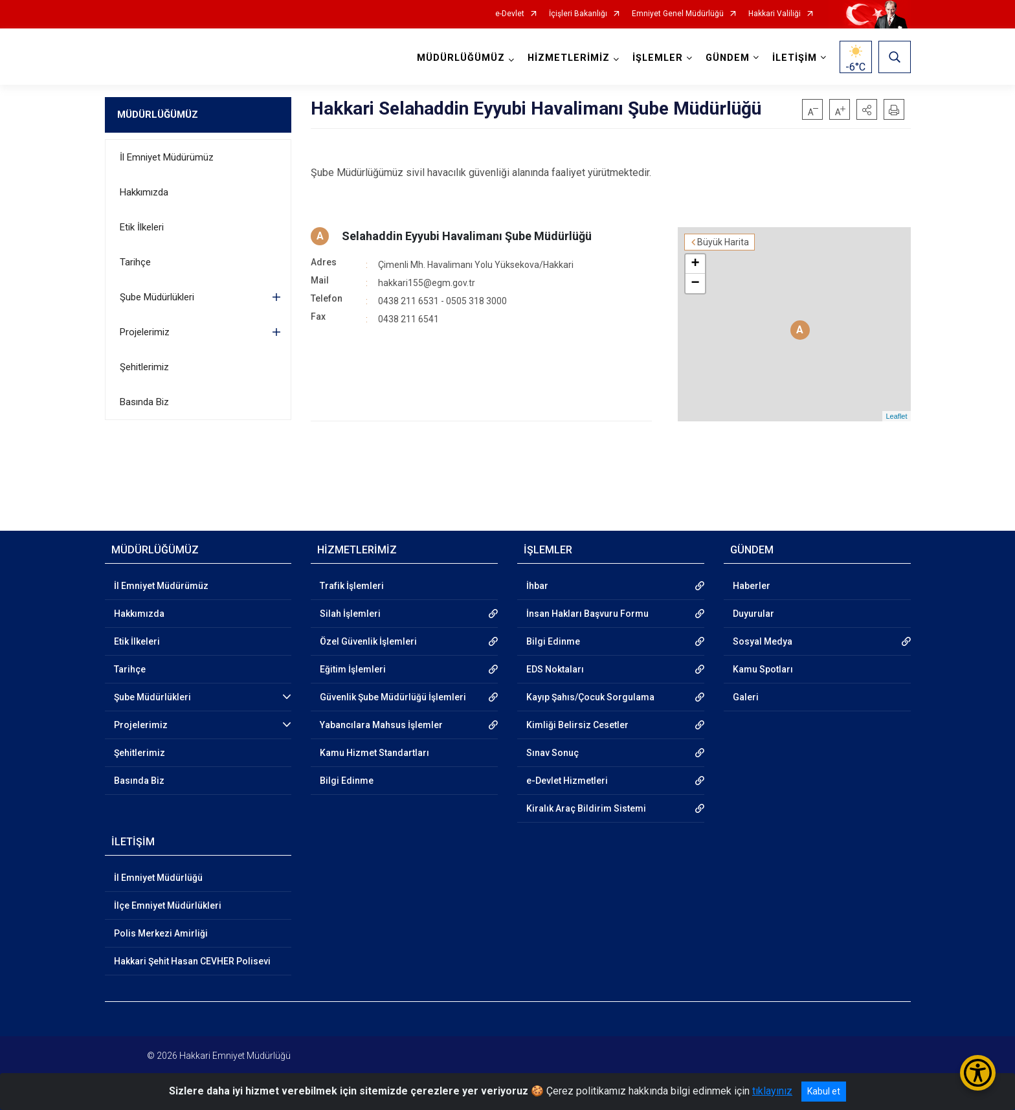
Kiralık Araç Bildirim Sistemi (586, 808)
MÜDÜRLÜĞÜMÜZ (157, 114)
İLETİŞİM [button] (794, 57)
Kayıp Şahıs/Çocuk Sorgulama (590, 697)
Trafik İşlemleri (352, 586)
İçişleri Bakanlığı (578, 14)
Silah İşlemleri (350, 613)
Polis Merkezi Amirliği (161, 933)
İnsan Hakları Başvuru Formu (587, 613)
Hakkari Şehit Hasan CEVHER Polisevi (192, 961)
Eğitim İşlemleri (353, 669)
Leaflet (896, 416)
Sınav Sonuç (552, 753)
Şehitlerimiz (144, 367)
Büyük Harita (723, 242)
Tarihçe (135, 262)
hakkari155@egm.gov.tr (426, 283)
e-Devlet (509, 14)
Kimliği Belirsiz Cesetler (577, 725)
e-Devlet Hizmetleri (567, 780)
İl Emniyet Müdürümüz (167, 157)
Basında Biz (144, 402)
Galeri (746, 697)
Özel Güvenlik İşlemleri (368, 641)
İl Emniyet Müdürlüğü (158, 877)
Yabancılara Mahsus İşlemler (381, 725)
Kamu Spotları (763, 669)
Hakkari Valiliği (774, 14)
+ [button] (695, 264)
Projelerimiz (145, 332)
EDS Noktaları (555, 669)
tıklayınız (772, 1091)
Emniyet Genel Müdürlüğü (678, 14)
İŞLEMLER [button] (657, 57)
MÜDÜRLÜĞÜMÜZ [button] (461, 57)
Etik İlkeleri (142, 227)
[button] (866, 109)
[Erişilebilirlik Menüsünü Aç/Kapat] (978, 1073)
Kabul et (823, 1091)
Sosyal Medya (762, 641)
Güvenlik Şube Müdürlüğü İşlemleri (393, 697)
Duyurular (753, 613)
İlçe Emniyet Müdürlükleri (167, 905)
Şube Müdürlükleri (157, 297)
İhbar (537, 586)
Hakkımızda (144, 192)
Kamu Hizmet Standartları (374, 753)
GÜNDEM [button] (728, 57)
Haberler (751, 586)
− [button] (695, 283)
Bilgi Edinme (347, 780)
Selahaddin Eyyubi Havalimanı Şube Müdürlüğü (467, 236)
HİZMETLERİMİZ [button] (569, 57)
